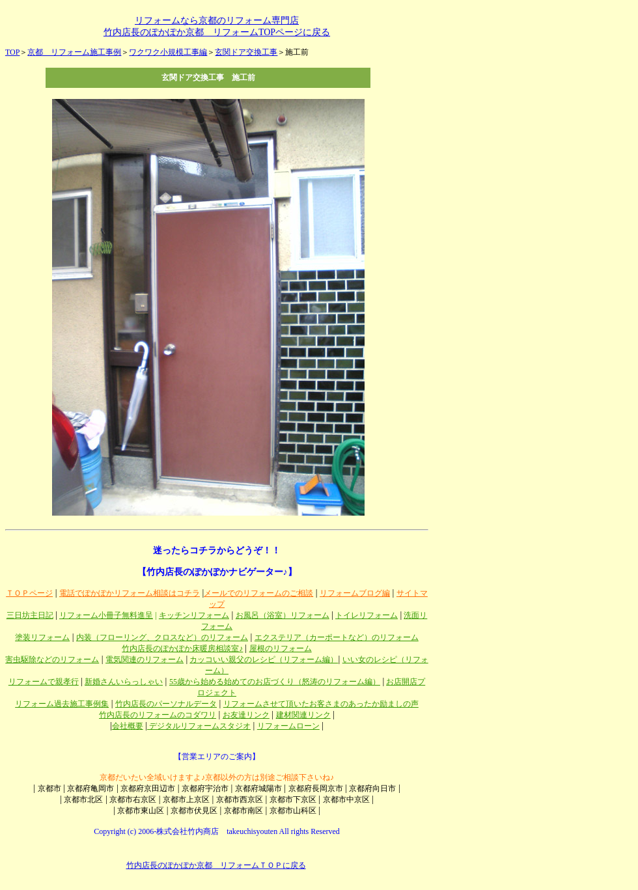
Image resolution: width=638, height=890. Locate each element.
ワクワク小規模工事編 (168, 52)
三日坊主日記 (30, 615)
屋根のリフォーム (280, 648)
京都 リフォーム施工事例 (74, 52)
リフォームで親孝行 (43, 681)
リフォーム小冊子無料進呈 (106, 615)
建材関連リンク (303, 714)
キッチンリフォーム (194, 615)
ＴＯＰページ (29, 593)
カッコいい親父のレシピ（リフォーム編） (263, 659)
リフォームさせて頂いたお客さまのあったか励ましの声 (321, 703)
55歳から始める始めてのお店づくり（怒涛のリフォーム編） (274, 681)
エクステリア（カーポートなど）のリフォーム (337, 637)
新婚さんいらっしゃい (124, 681)
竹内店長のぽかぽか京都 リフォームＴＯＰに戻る (216, 865)
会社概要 (127, 725)
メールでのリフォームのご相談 (258, 593)
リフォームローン (288, 725)
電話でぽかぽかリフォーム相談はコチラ (129, 593)
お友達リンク (246, 714)
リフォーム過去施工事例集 (62, 703)
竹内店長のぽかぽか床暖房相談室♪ (182, 648)
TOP (12, 52)
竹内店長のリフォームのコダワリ (157, 714)
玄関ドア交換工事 (246, 52)
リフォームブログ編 (355, 593)
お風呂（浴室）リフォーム (282, 615)
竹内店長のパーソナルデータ (166, 703)
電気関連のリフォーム (144, 659)
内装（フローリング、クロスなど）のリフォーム (162, 637)
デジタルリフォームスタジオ (199, 725)
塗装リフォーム (42, 637)
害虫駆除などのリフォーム (52, 659)
